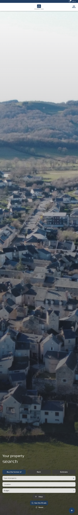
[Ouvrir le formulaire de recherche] (39, 501)
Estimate (64, 477)
